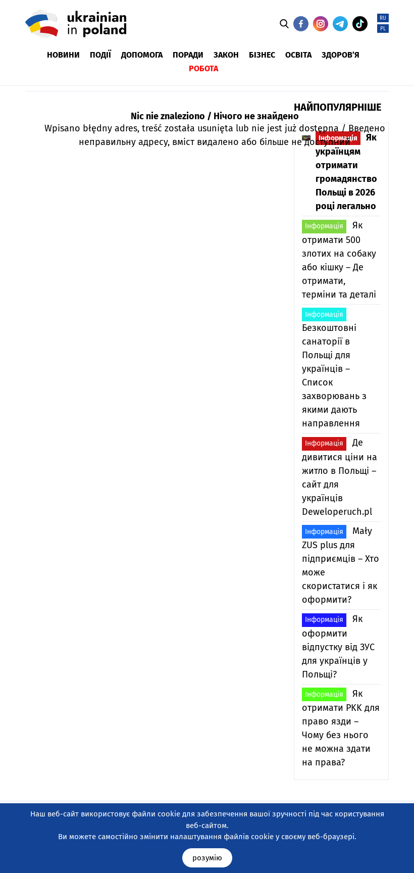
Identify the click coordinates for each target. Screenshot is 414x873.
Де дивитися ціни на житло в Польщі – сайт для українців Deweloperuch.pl (339, 477)
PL (383, 29)
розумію (207, 857)
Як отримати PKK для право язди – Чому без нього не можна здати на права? (341, 728)
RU (383, 18)
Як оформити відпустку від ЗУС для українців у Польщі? (338, 646)
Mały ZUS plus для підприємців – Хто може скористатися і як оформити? (340, 565)
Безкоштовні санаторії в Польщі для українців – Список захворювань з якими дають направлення (334, 368)
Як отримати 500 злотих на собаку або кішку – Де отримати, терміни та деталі (339, 260)
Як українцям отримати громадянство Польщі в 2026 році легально (346, 171)
